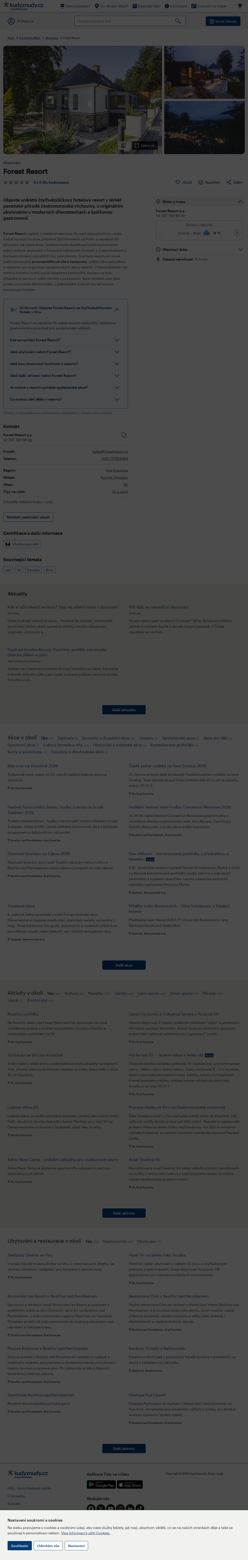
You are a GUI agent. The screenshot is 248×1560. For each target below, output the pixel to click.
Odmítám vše (48, 1546)
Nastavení (76, 1546)
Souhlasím (19, 1546)
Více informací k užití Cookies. (85, 1533)
